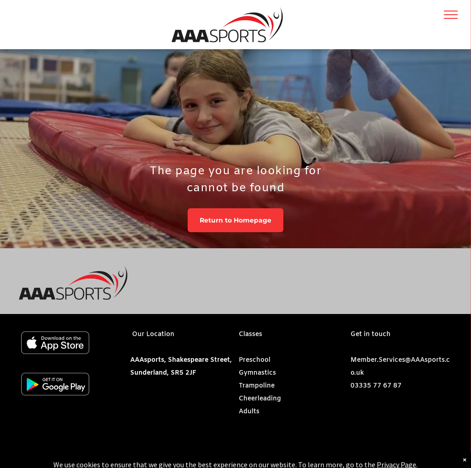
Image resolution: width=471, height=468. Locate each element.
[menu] (451, 15)
